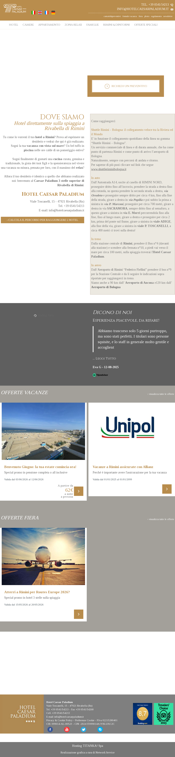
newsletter (167, 16)
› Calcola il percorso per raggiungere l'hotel (42, 219)
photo (146, 16)
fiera (141, 16)
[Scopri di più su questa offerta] (43, 431)
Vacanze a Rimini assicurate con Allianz (123, 467)
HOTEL (13, 25)
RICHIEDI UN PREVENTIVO (125, 86)
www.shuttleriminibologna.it (108, 169)
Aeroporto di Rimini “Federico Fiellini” (122, 269)
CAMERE (28, 25)
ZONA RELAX (73, 25)
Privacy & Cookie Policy (59, 720)
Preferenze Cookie (84, 720)
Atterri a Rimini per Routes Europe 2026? (37, 592)
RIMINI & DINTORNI (116, 25)
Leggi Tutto (106, 358)
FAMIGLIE (92, 25)
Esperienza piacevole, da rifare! (126, 320)
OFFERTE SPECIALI (145, 25)
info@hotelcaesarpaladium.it (145, 9)
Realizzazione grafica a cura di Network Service (88, 752)
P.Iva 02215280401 (107, 720)
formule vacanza (129, 16)
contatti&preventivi (112, 16)
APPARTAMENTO (49, 25)
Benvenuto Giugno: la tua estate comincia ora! (40, 467)
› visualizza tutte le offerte (160, 394)
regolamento (156, 16)
